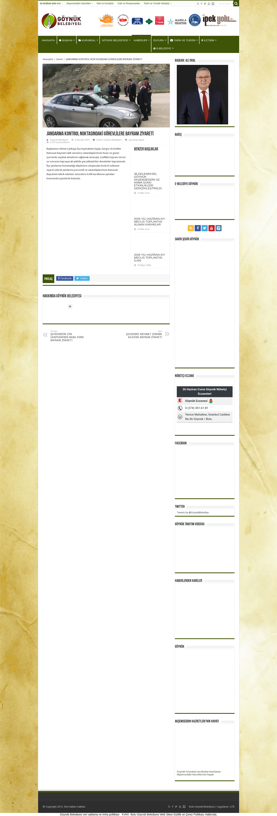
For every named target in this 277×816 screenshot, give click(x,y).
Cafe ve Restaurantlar (129, 3)
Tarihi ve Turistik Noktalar (156, 3)
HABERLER (140, 40)
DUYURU (158, 40)
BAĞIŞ (178, 135)
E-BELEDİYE (162, 48)
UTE (232, 806)
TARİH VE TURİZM (182, 40)
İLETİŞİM (207, 40)
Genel (59, 59)
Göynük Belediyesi (59, 140)
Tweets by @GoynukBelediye (193, 512)
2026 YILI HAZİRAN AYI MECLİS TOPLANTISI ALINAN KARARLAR (149, 221)
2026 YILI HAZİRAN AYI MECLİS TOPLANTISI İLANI (149, 257)
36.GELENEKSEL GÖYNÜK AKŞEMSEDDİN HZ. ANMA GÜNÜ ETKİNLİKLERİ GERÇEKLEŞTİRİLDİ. (148, 181)
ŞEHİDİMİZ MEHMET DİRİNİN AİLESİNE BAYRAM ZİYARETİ (142, 334)
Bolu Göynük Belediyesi (202, 806)
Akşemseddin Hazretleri (78, 3)
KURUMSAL (87, 40)
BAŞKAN (65, 40)
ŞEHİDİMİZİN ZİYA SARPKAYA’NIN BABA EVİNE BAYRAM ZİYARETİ (70, 336)
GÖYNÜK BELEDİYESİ (115, 40)
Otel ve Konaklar (105, 3)
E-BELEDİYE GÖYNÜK (186, 184)
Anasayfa (48, 59)
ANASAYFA (48, 40)
